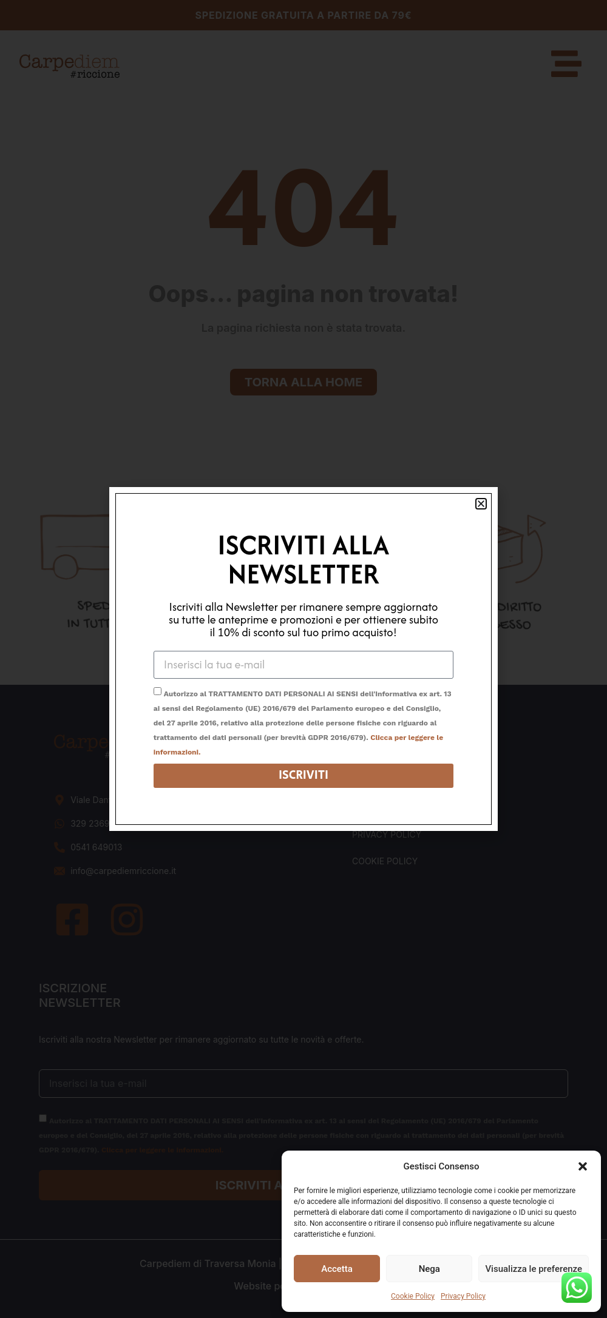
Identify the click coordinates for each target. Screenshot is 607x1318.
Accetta (337, 1268)
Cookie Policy (413, 1296)
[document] (303, 659)
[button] (583, 1166)
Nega (429, 1268)
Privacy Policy (463, 1296)
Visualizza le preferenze (533, 1268)
